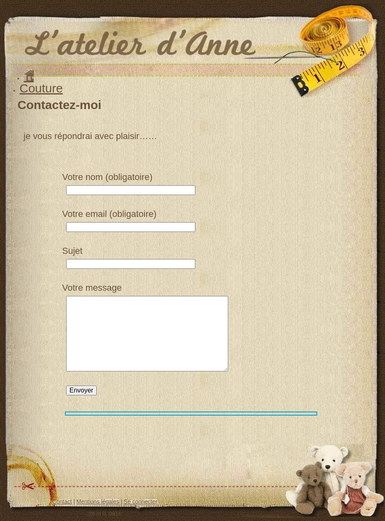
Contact (62, 501)
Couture (41, 88)
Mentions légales (97, 501)
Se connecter (141, 501)
